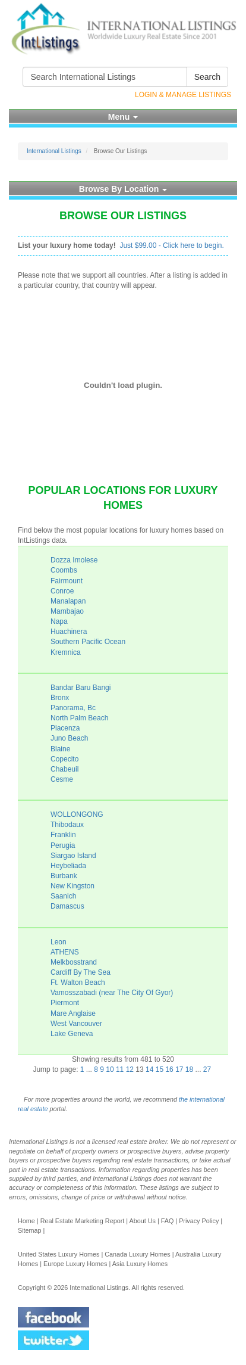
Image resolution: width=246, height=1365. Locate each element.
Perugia (63, 845)
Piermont (65, 1003)
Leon (59, 942)
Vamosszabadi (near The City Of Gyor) (112, 992)
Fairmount (67, 581)
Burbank (64, 876)
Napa (59, 621)
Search (207, 77)
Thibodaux (67, 824)
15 (159, 1069)
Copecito (64, 759)
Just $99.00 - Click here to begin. (171, 245)
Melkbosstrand (74, 962)
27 (207, 1069)
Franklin (63, 835)
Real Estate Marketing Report (82, 1220)
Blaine (60, 749)
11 (120, 1069)
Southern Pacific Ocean (88, 642)
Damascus (67, 906)
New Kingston (72, 886)
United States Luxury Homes (58, 1254)
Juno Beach (69, 738)
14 (149, 1069)
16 (169, 1069)
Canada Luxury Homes (137, 1254)
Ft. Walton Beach (78, 982)
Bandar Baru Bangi (81, 687)
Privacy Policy (199, 1220)
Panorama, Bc (73, 708)
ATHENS (65, 952)
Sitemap (30, 1230)
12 (130, 1069)
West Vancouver (76, 1023)
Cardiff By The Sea (81, 972)
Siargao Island (73, 855)
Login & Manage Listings (183, 95)
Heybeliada (68, 866)
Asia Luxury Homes (140, 1263)
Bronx (60, 698)
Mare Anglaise (73, 1013)
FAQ (167, 1220)
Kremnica (66, 652)
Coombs (64, 570)
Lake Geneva (72, 1034)
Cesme (62, 779)
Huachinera (69, 631)
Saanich (63, 896)
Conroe (62, 591)
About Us (142, 1220)
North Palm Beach (79, 718)
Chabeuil (64, 769)
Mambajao (67, 611)
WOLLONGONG (77, 814)
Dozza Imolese (74, 560)
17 (179, 1069)
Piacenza (65, 728)
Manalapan (68, 601)
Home (26, 1220)
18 (189, 1069)
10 (109, 1069)
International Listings (54, 151)
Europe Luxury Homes (75, 1263)
